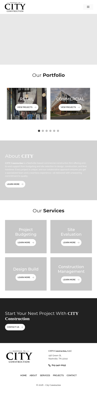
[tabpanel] (26, 104)
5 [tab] (54, 131)
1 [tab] (39, 131)
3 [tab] (46, 131)
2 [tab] (43, 131)
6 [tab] (58, 131)
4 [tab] (50, 131)
